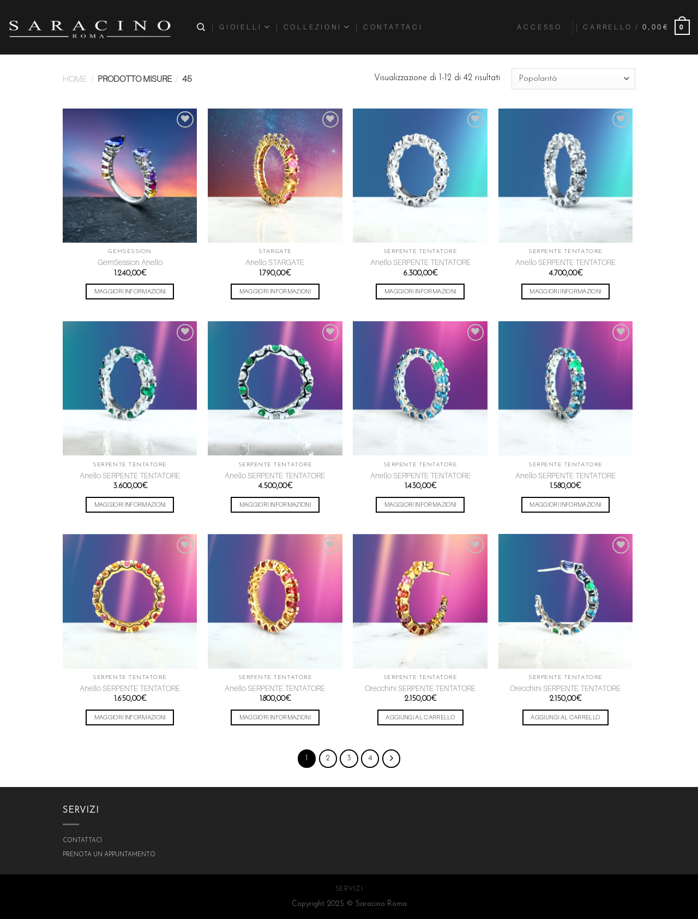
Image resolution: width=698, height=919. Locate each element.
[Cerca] (202, 27)
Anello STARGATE (274, 262)
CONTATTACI (82, 841)
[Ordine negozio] (573, 78)
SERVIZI (349, 889)
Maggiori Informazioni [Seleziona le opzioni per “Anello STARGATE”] (275, 291)
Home (75, 79)
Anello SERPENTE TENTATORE (420, 262)
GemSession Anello (130, 262)
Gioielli (245, 27)
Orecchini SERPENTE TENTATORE (420, 688)
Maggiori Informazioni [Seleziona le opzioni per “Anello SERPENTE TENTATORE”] (420, 291)
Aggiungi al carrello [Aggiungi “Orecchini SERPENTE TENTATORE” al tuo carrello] (420, 717)
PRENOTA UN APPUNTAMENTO (109, 855)
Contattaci (393, 27)
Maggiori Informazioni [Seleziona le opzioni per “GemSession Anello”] (130, 291)
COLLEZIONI (317, 27)
